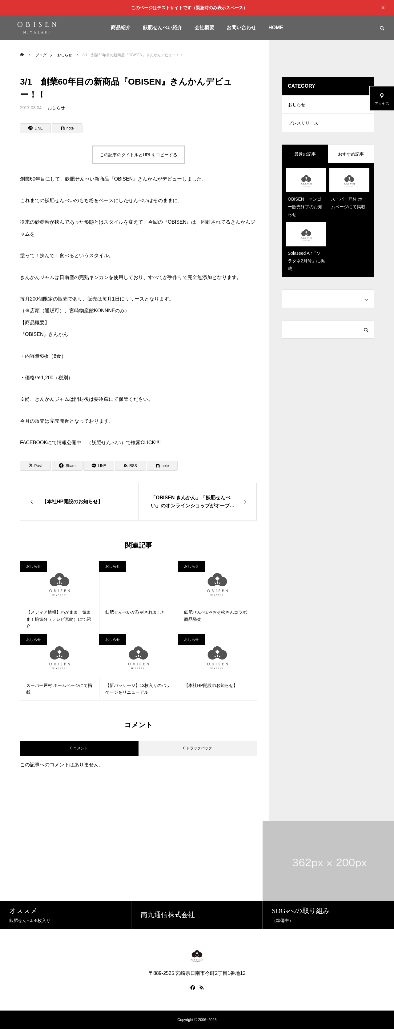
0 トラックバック (197, 748)
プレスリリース (303, 123)
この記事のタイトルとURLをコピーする (138, 154)
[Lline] (35, 128)
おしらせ (56, 107)
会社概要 (204, 27)
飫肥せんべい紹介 (162, 27)
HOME (275, 27)
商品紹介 (121, 27)
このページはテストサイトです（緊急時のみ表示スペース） (189, 7)
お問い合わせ (241, 27)
